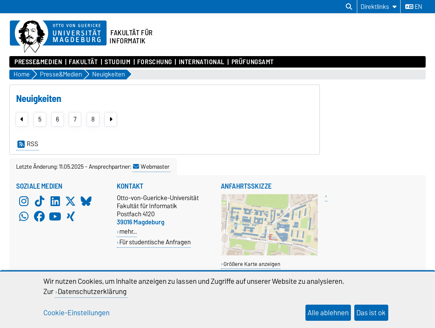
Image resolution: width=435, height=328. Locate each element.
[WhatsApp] (23, 216)
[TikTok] (39, 201)
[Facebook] (39, 216)
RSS (27, 144)
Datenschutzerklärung (92, 291)
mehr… (128, 231)
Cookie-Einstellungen (76, 313)
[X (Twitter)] (70, 201)
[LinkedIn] (55, 201)
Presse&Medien (38, 62)
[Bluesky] (86, 201)
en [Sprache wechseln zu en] (413, 7)
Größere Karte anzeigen (251, 264)
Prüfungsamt (253, 62)
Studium (117, 62)
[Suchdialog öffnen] (349, 7)
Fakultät (83, 62)
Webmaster (151, 166)
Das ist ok (371, 313)
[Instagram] (23, 201)
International (202, 62)
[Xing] (70, 216)
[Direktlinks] (378, 6)
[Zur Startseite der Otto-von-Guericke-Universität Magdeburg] (58, 37)
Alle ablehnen (328, 313)
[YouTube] (55, 216)
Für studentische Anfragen (155, 242)
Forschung (154, 62)
